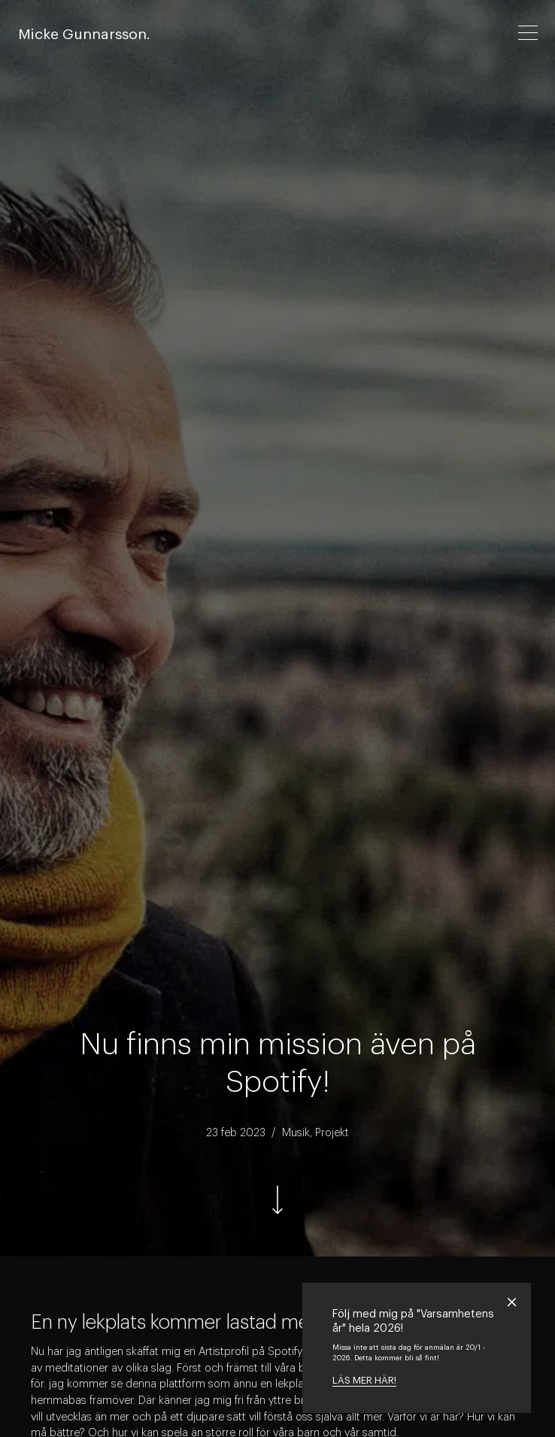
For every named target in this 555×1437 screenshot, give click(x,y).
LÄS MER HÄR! (364, 1380)
